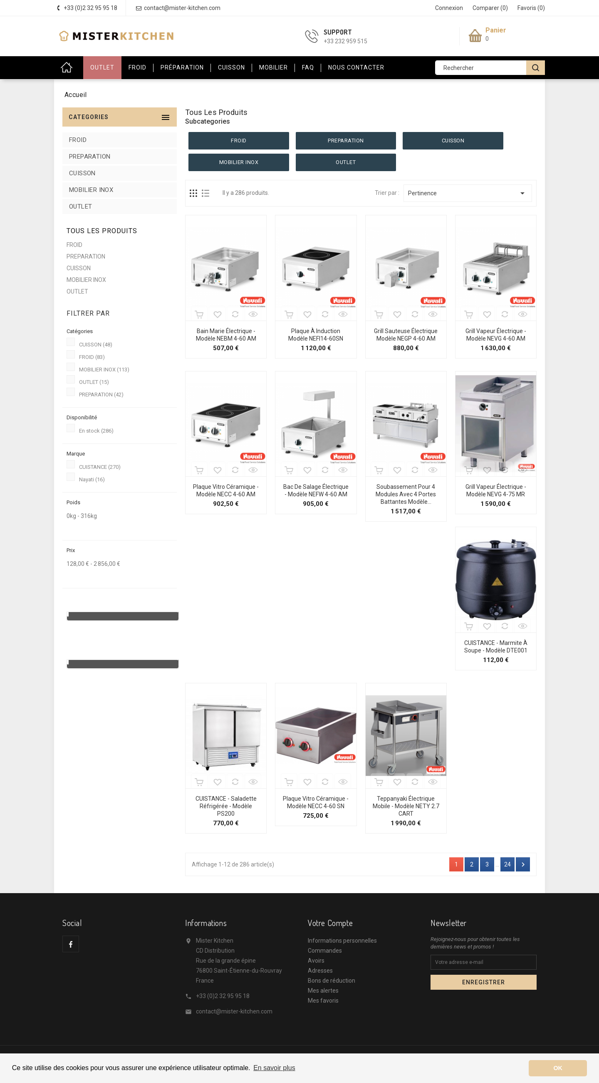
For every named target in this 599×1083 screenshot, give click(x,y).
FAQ (308, 67)
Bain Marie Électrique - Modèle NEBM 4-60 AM (226, 335)
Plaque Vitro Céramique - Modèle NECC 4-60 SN (316, 802)
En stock (96, 431)
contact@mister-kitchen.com (234, 1011)
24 (507, 864)
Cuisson (231, 67)
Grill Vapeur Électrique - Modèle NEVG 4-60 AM (495, 335)
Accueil (68, 67)
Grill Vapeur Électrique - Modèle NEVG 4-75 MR (495, 490)
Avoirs (316, 960)
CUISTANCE (100, 467)
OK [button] (557, 1068)
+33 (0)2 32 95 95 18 (223, 996)
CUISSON (82, 173)
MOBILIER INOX (91, 190)
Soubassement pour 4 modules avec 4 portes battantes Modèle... (406, 494)
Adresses (320, 970)
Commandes (325, 950)
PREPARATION (89, 156)
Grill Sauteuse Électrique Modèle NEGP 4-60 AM (406, 335)
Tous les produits (102, 231)
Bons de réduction (331, 980)
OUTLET (102, 67)
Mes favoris (323, 1000)
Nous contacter (356, 67)
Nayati (92, 479)
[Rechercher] (489, 67)
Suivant (523, 864)
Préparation (182, 67)
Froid (137, 67)
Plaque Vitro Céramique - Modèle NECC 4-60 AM (226, 490)
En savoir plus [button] (274, 1067)
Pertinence (467, 193)
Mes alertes (323, 990)
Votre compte (330, 922)
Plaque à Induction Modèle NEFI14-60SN (315, 335)
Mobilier (273, 67)
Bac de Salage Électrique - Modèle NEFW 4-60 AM (316, 490)
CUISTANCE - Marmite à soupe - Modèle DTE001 (495, 647)
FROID (78, 140)
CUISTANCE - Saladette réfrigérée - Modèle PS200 (226, 806)
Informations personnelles (342, 940)
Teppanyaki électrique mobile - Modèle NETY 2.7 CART (406, 806)
